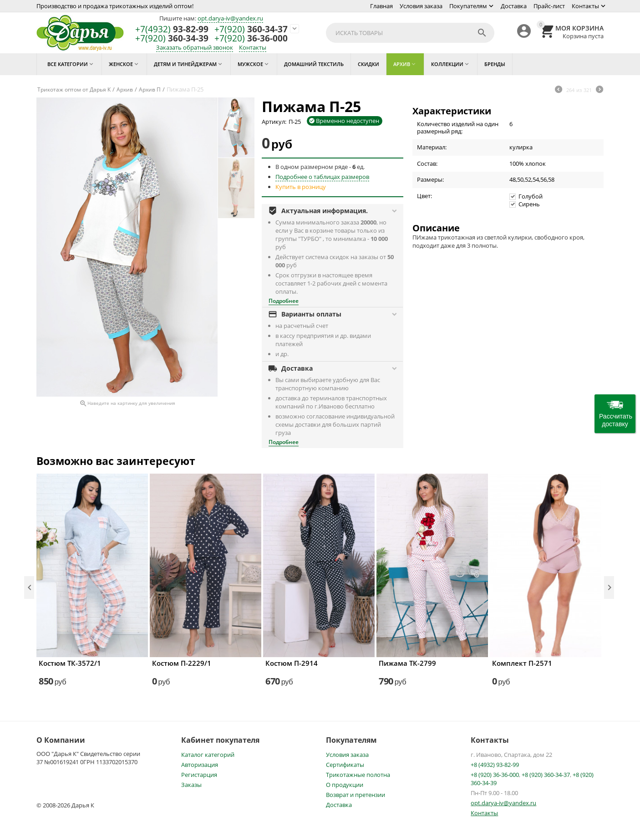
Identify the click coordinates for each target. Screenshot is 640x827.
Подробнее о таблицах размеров (322, 177)
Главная (381, 6)
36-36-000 (251, 38)
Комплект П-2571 (522, 663)
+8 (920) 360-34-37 (546, 775)
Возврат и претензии (355, 795)
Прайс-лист (549, 6)
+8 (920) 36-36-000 (495, 775)
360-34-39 (171, 38)
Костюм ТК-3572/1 (70, 663)
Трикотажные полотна (358, 775)
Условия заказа (421, 6)
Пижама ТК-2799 (407, 663)
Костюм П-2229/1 (181, 663)
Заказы (191, 785)
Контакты (585, 6)
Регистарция (199, 775)
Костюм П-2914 (291, 663)
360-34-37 (251, 29)
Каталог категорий (207, 754)
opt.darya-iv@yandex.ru (230, 18)
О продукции (344, 785)
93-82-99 (171, 29)
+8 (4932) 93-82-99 (495, 765)
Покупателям (468, 6)
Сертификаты (345, 765)
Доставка (514, 6)
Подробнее (284, 301)
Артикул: (274, 121)
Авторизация (199, 765)
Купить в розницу (300, 187)
